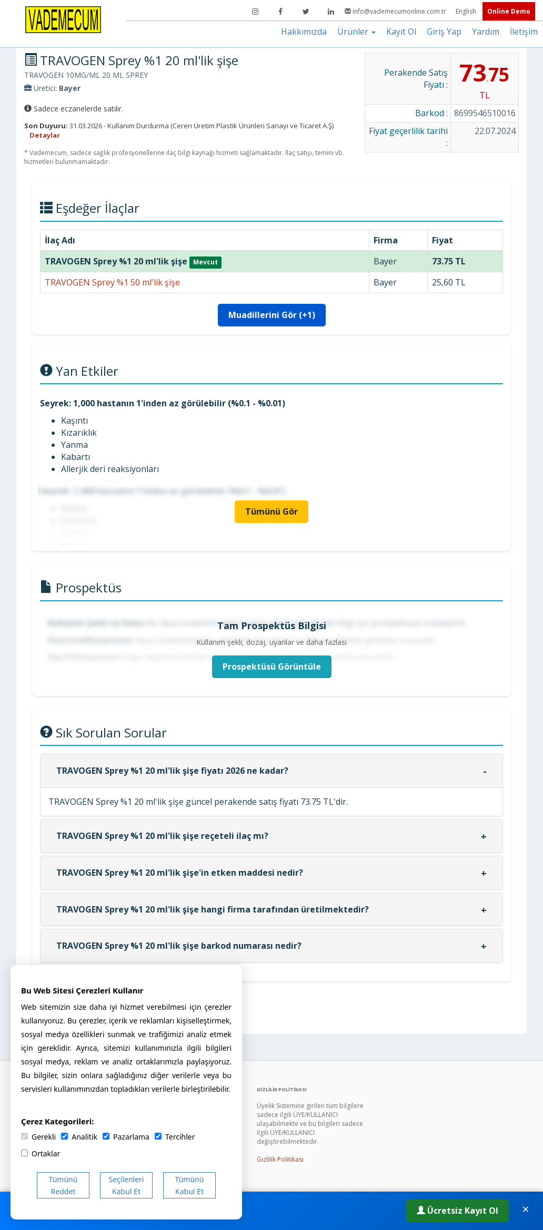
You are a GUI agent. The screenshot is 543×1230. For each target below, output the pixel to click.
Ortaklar (40, 1154)
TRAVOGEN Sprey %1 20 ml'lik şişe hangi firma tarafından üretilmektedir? (212, 909)
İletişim (524, 31)
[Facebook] (280, 11)
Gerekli (38, 1137)
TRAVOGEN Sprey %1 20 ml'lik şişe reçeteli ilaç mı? (162, 836)
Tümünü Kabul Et (189, 1185)
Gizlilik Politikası (280, 1159)
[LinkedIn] (331, 11)
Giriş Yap (444, 31)
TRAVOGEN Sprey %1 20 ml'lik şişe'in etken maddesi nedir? (179, 872)
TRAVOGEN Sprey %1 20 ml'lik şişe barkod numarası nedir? (178, 945)
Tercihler (175, 1137)
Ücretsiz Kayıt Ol (457, 1210)
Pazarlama (126, 1137)
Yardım (485, 31)
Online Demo (508, 11)
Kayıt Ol (401, 31)
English (467, 11)
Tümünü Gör (271, 511)
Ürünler (356, 31)
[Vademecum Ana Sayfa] (63, 19)
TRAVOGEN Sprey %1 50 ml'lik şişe (112, 282)
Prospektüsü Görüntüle (272, 666)
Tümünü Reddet (63, 1185)
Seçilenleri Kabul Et (126, 1185)
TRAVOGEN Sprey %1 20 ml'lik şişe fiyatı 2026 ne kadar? (172, 770)
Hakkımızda (304, 31)
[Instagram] (255, 11)
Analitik (79, 1137)
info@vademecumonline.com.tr (396, 11)
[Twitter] (305, 11)
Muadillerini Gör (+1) (271, 315)
